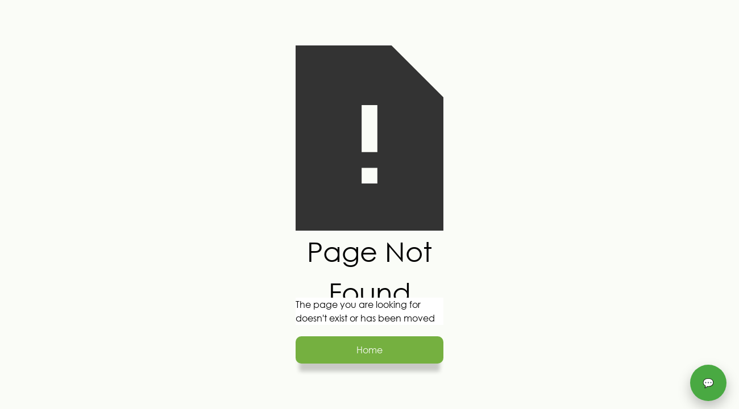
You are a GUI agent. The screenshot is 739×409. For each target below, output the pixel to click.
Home (369, 350)
